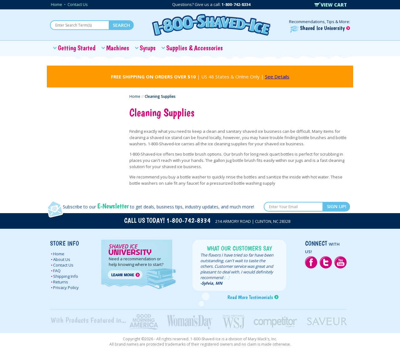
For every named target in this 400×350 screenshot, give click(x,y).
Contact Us (78, 4)
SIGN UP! (336, 206)
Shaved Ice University (320, 28)
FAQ (57, 270)
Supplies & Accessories (194, 48)
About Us (61, 259)
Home (56, 4)
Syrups (148, 48)
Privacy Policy (66, 287)
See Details (277, 76)
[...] (226, 277)
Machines (117, 48)
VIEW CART (330, 5)
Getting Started (77, 48)
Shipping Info (65, 276)
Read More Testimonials (250, 297)
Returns (60, 282)
